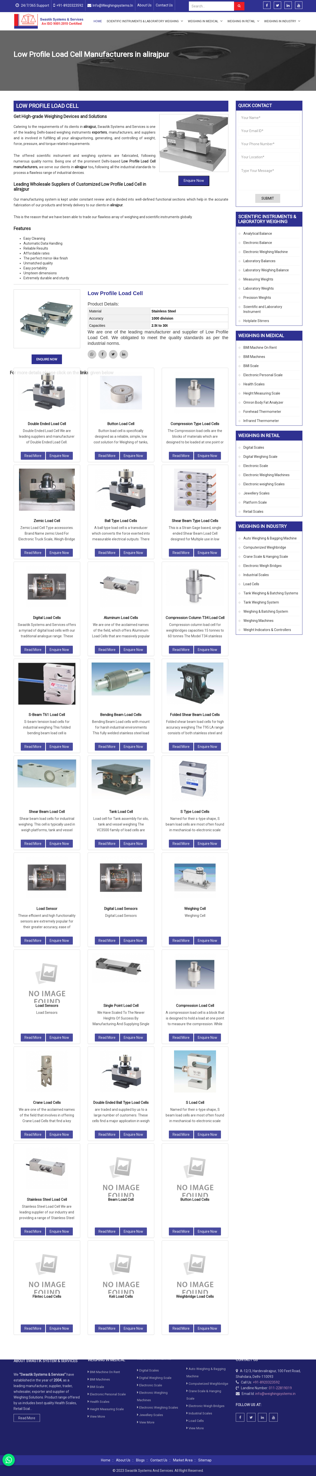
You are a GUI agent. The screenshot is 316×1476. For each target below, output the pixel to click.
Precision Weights (257, 298)
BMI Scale (251, 366)
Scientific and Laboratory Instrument (262, 309)
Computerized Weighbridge (264, 547)
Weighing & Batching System (265, 611)
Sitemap (205, 1460)
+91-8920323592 (69, 5)
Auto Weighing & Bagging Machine (270, 538)
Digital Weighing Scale (260, 457)
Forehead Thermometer (262, 412)
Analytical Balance (257, 233)
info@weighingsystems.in (113, 5)
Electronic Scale (255, 466)
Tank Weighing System (261, 602)
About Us (144, 5)
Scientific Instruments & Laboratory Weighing (145, 21)
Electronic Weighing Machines (266, 475)
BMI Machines (254, 357)
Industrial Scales (256, 575)
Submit (267, 198)
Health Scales (254, 384)
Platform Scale (255, 502)
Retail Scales (253, 512)
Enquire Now (194, 106)
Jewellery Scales (256, 493)
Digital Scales (253, 447)
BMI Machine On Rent (260, 348)
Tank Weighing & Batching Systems (270, 593)
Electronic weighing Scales (264, 484)
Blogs (140, 1460)
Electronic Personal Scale (263, 375)
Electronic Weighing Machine (265, 252)
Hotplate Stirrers (256, 321)
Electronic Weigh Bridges (262, 566)
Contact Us (164, 5)
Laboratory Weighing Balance (266, 270)
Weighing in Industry (282, 21)
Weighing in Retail (243, 21)
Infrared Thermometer (261, 421)
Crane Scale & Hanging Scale (265, 557)
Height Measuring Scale (261, 393)
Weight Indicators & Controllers (267, 630)
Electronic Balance (257, 243)
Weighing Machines (258, 621)
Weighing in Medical (205, 21)
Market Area (183, 1460)
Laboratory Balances (259, 261)
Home (98, 21)
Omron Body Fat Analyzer (263, 402)
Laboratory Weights (258, 288)
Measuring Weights (258, 279)
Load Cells (71, 66)
